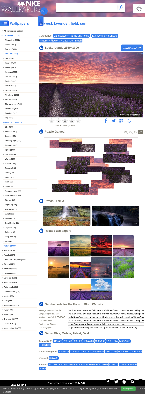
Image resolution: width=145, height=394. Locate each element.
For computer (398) (12, 292)
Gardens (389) (11, 145)
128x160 (103, 364)
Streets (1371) (11, 90)
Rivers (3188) (10, 63)
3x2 (130, 132)
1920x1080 (123, 351)
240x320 (73, 364)
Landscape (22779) (12, 35)
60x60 (43, 368)
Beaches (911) (11, 113)
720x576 (68, 341)
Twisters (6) (10, 232)
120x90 (123, 364)
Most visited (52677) (12, 328)
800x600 (78, 341)
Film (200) (8, 301)
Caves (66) (9, 186)
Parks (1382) (10, 86)
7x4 (140, 132)
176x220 (83, 364)
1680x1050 (110, 351)
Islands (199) (10, 163)
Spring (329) (10, 150)
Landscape (60, 35)
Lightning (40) (11, 205)
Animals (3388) (10, 269)
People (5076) (9, 255)
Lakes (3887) (10, 45)
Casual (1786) (9, 273)
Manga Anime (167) (12, 305)
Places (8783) (9, 250)
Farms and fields (79, 35)
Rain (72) (9, 182)
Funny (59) (8, 310)
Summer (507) (11, 131)
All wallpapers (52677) (13, 31)
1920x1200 (136, 351)
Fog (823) (9, 118)
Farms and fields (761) (14, 122)
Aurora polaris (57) (13, 191)
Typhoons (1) (10, 241)
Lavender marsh (72, 40)
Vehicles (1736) (10, 278)
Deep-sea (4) (10, 237)
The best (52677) (11, 319)
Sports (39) (8, 314)
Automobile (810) (11, 287)
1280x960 (100, 341)
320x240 (63, 364)
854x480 (53, 358)
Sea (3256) (9, 58)
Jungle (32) (9, 214)
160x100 (93, 364)
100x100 (132, 364)
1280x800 (75, 351)
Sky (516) (9, 127)
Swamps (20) (10, 218)
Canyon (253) (10, 154)
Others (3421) (9, 264)
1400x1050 (124, 341)
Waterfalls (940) (11, 109)
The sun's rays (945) (13, 104)
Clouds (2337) (11, 77)
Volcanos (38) (11, 209)
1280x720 (64, 351)
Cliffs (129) (9, 173)
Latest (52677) (10, 324)
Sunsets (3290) (11, 54)
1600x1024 (98, 351)
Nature (44, 40)
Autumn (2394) (11, 72)
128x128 (113, 364)
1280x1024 (112, 341)
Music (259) (9, 296)
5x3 (135, 132)
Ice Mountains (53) (13, 196)
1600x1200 (45, 345)
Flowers (55, 40)
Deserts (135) (10, 168)
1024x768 (89, 341)
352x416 (53, 364)
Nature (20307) (10, 246)
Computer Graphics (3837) (15, 260)
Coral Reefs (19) (12, 223)
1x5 (125, 132)
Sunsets (112, 35)
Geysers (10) (10, 228)
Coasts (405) (10, 136)
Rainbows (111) (11, 177)
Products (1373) (10, 282)
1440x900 (86, 351)
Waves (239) (10, 159)
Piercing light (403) (13, 141)
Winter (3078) (10, 67)
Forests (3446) (11, 49)
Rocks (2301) (10, 81)
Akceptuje (128, 388)
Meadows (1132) (12, 95)
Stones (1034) (11, 99)
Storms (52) (10, 200)
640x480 (57, 341)
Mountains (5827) (12, 40)
